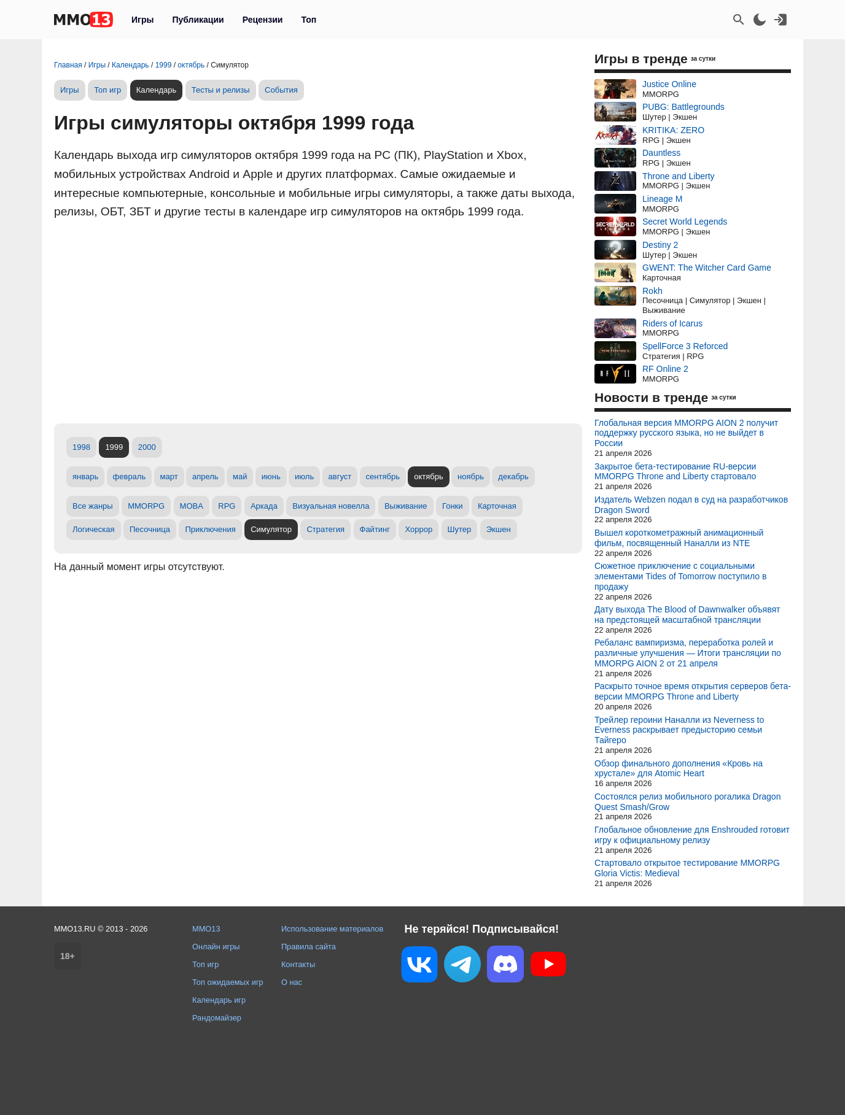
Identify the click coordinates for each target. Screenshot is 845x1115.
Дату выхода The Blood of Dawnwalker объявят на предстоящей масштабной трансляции (687, 614)
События (281, 90)
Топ (308, 20)
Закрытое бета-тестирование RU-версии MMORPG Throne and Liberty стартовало (675, 471)
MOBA (191, 506)
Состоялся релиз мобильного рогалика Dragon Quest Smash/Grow (687, 802)
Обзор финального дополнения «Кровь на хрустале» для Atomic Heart (678, 768)
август (340, 476)
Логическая (93, 529)
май (240, 476)
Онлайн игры (216, 946)
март (169, 476)
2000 (147, 447)
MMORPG (146, 506)
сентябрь (383, 476)
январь (85, 476)
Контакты (298, 964)
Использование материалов (332, 928)
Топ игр (107, 90)
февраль (129, 476)
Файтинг (375, 529)
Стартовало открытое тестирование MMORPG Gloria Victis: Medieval (687, 868)
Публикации (198, 20)
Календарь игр (219, 1000)
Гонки (452, 506)
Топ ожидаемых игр (227, 982)
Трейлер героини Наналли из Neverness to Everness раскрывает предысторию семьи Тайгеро (679, 730)
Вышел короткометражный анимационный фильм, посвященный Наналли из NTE (678, 538)
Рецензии (263, 20)
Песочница (150, 529)
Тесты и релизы (221, 90)
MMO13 (206, 928)
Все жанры (92, 506)
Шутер (460, 529)
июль (304, 476)
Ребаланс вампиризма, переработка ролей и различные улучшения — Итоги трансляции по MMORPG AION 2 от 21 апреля (687, 653)
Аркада (264, 506)
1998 (81, 447)
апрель (205, 476)
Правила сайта (308, 946)
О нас (291, 982)
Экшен (498, 529)
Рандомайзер (216, 1017)
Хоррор (418, 529)
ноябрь (471, 476)
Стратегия (325, 529)
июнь (271, 476)
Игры (142, 20)
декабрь (513, 476)
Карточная (497, 506)
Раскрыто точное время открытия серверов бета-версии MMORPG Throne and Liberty (692, 691)
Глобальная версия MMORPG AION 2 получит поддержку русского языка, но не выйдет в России (686, 433)
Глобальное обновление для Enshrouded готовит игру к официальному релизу (692, 835)
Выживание (405, 506)
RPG (226, 506)
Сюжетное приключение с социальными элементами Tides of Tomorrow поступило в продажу (680, 576)
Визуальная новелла (330, 506)
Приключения (210, 529)
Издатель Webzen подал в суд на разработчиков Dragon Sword (691, 505)
